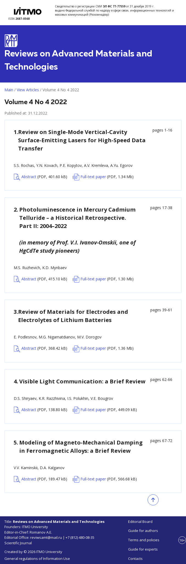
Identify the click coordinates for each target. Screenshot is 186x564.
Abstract (40, 177)
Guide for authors (143, 530)
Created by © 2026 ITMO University (33, 551)
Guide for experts (143, 549)
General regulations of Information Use (37, 558)
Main (8, 89)
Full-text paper (103, 177)
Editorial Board (140, 521)
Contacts (135, 558)
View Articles (28, 89)
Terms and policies (143, 539)
